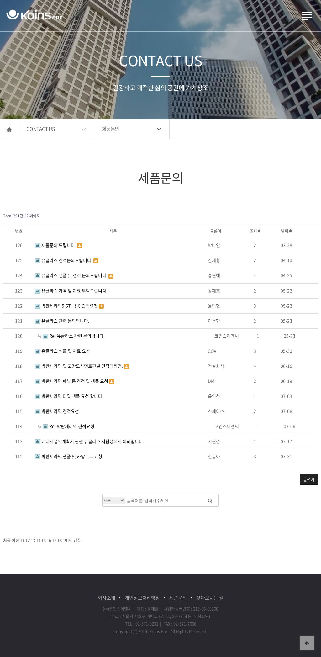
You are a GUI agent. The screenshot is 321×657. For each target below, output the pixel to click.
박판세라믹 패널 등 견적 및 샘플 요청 (72, 381)
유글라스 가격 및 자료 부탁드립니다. (71, 290)
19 (65, 540)
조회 (255, 231)
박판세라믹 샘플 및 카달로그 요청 (68, 456)
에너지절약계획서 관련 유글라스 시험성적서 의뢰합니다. (89, 441)
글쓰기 (308, 479)
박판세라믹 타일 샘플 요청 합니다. (69, 396)
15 (43, 540)
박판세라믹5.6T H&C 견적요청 (67, 305)
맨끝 (77, 540)
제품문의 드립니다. (56, 245)
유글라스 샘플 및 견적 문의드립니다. (71, 275)
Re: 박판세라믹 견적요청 (66, 426)
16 (49, 540)
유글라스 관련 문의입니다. (62, 321)
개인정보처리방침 (142, 597)
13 (33, 540)
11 (22, 540)
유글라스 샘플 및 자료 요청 (62, 351)
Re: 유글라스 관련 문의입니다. (71, 336)
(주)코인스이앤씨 (34, 15)
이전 (15, 540)
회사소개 (106, 597)
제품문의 (110, 128)
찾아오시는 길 (210, 597)
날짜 (286, 231)
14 (38, 540)
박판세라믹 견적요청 (57, 411)
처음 (7, 540)
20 (70, 540)
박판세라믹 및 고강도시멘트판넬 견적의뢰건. (79, 366)
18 (59, 540)
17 (54, 540)
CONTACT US (40, 128)
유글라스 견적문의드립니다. (64, 260)
